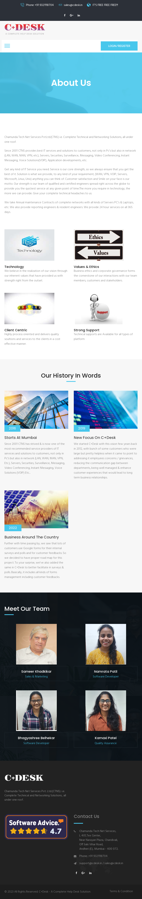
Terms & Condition (121, 891)
